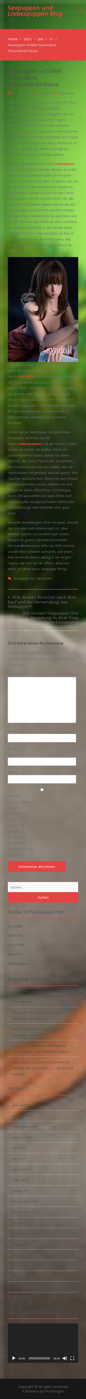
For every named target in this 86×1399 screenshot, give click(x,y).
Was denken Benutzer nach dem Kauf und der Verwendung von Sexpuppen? (42, 602)
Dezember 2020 (25, 1201)
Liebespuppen (30, 443)
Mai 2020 (19, 1276)
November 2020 (25, 1212)
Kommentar (18, 674)
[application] (43, 1343)
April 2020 (20, 1287)
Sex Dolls (15, 926)
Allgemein (66, 93)
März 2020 (21, 1297)
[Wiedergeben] (13, 1358)
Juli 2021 (19, 1148)
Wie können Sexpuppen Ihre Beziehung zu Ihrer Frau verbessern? (50, 618)
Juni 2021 (19, 1158)
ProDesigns (54, 1391)
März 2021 (21, 1180)
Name (14, 731)
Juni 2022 (19, 1105)
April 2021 (20, 1169)
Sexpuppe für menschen (32, 578)
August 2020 (22, 1244)
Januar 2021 (21, 1190)
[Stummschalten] (65, 1358)
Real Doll (15, 954)
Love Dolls (16, 944)
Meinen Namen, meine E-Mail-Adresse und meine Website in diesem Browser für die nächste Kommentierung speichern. (19, 825)
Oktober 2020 (23, 1222)
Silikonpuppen (18, 963)
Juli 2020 (19, 1255)
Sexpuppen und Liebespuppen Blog (35, 10)
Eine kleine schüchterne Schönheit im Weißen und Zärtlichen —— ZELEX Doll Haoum (42, 1068)
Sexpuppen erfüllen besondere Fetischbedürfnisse (35, 77)
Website (14, 772)
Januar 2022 (21, 1116)
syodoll (45, 93)
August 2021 (22, 1137)
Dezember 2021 (25, 1126)
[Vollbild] (72, 1358)
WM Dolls (15, 935)
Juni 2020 (19, 1265)
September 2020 (25, 1233)
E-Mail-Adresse (16, 751)
